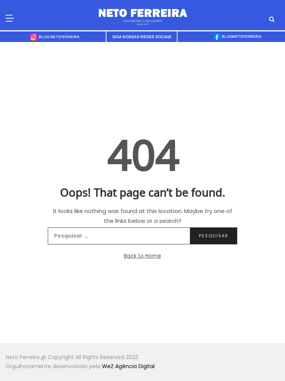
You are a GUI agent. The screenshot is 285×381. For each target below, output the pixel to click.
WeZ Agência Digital (128, 366)
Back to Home (142, 256)
